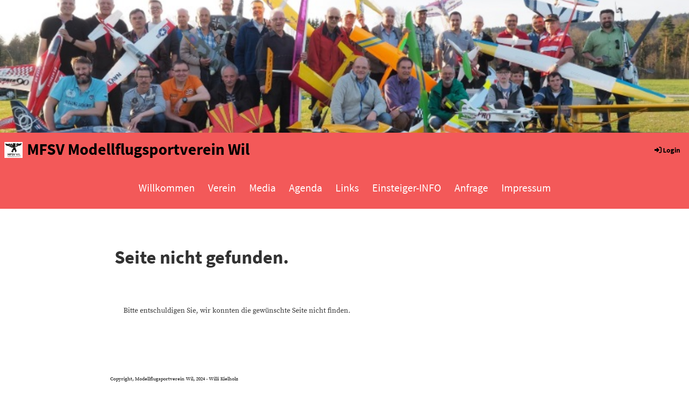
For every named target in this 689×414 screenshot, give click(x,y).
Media (262, 188)
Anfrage (471, 188)
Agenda (305, 188)
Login (666, 150)
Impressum (526, 188)
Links (347, 188)
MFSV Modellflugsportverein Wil (138, 149)
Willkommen (167, 188)
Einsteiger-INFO (406, 188)
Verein (222, 188)
